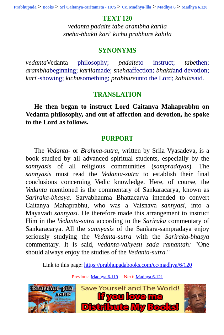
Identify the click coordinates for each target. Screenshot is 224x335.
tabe (190, 62)
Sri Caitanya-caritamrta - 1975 (88, 7)
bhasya (60, 197)
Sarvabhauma (94, 197)
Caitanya (146, 106)
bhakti (164, 70)
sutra (111, 150)
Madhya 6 (166, 7)
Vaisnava (144, 205)
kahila (183, 78)
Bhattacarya (132, 197)
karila (88, 70)
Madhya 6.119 (104, 276)
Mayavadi (39, 213)
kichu (73, 78)
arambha (37, 70)
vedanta (36, 62)
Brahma (91, 150)
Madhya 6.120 (195, 7)
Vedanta (57, 62)
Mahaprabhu (180, 106)
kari (31, 78)
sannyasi (173, 205)
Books (48, 7)
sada (152, 244)
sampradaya (176, 228)
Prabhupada (25, 7)
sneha (121, 70)
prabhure (123, 78)
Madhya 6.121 (149, 276)
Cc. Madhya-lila (136, 7)
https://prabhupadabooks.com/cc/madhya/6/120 (138, 265)
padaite (128, 62)
